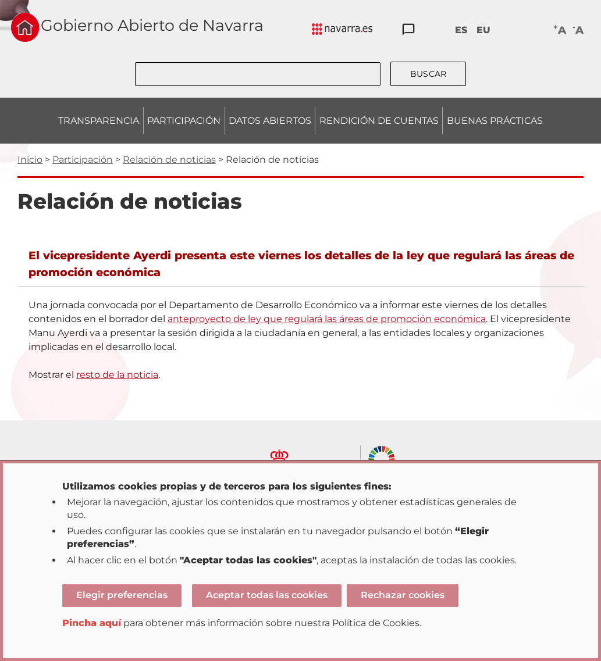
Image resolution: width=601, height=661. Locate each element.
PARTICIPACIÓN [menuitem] (184, 120)
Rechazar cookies (402, 595)
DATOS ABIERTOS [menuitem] (270, 120)
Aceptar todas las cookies (267, 595)
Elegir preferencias (122, 595)
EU (483, 29)
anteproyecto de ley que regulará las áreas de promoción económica (327, 318)
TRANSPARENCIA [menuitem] (98, 120)
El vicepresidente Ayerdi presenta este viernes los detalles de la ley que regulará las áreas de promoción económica (301, 263)
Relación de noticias (169, 159)
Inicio (29, 159)
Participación (82, 159)
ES (461, 29)
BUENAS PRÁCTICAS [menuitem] (495, 120)
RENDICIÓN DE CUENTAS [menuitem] (379, 120)
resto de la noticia (117, 374)
